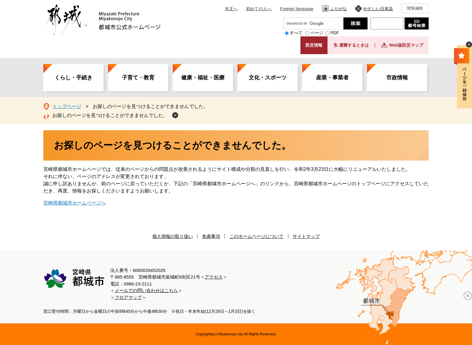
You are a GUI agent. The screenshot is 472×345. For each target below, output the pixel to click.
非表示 (469, 45)
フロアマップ (128, 297)
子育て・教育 (138, 78)
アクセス (214, 276)
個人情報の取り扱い (172, 236)
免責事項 (211, 236)
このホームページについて (256, 236)
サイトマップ (306, 236)
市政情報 (397, 78)
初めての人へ (259, 8)
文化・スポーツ (268, 78)
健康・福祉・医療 (203, 78)
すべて (296, 32)
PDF (335, 32)
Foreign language (296, 8)
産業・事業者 (332, 78)
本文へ (231, 8)
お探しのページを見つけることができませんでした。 (110, 115)
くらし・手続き (73, 78)
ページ (316, 32)
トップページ (66, 106)
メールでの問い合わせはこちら (146, 290)
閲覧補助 (415, 8)
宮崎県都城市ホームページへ (74, 202)
